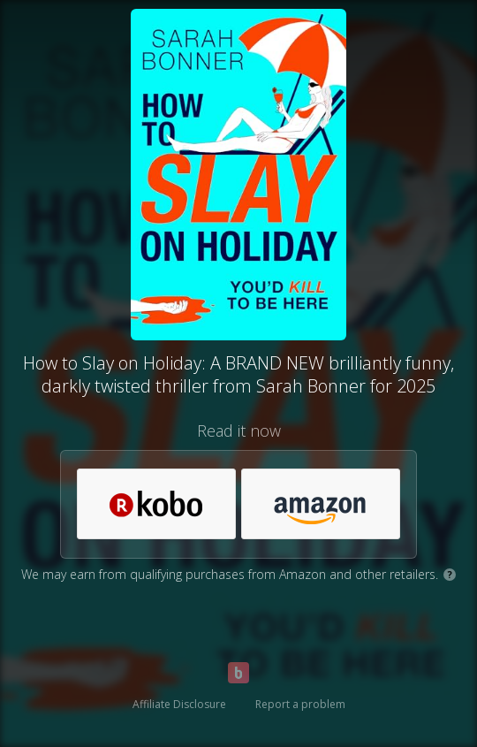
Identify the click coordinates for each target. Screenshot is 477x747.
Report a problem (300, 704)
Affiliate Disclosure (179, 704)
